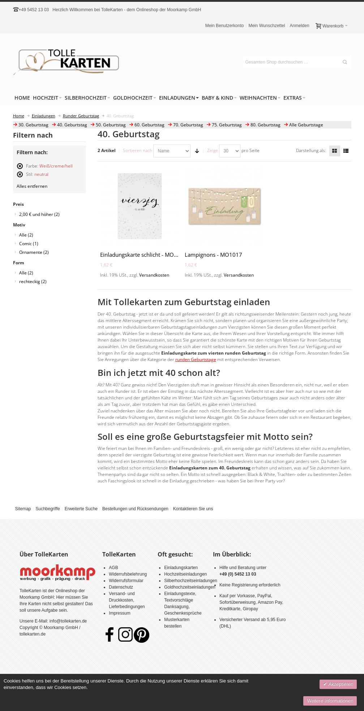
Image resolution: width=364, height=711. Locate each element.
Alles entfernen (32, 186)
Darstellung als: (311, 150)
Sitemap (23, 508)
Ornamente (34, 252)
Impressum (119, 613)
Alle (26, 235)
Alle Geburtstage (306, 125)
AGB (113, 567)
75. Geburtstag (227, 125)
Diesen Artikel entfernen (20, 177)
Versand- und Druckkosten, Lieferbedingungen (127, 600)
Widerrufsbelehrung (128, 574)
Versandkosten (154, 275)
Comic (28, 243)
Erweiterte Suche (81, 508)
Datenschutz (121, 587)
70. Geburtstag (188, 125)
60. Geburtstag (149, 125)
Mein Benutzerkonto (224, 25)
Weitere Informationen (330, 700)
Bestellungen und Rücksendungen (135, 508)
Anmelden (299, 25)
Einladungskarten (181, 567)
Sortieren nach (137, 150)
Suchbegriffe (47, 508)
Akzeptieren (340, 684)
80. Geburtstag (265, 125)
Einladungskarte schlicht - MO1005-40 (147, 254)
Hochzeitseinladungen (185, 574)
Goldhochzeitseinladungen (189, 587)
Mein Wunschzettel (266, 25)
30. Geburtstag (33, 125)
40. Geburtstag (72, 125)
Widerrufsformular (126, 580)
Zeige (212, 150)
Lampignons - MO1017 (213, 254)
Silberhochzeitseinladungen (190, 580)
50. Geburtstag (111, 125)
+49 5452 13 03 (34, 9)
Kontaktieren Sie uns (193, 508)
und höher (39, 214)
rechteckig (33, 281)
